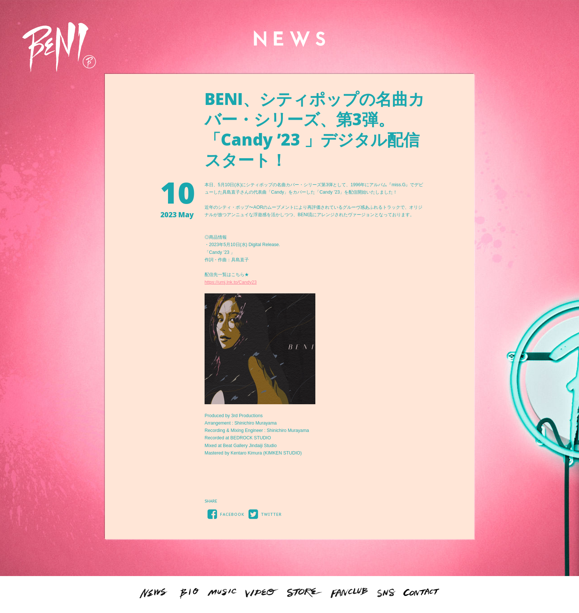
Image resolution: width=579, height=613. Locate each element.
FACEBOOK (224, 514)
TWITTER (264, 514)
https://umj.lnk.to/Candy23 (231, 282)
